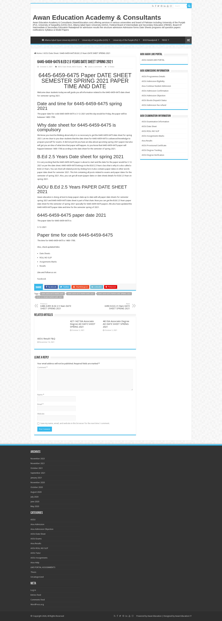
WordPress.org (37, 604)
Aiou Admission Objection (42, 529)
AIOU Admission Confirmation (155, 91)
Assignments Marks (48, 262)
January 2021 (36, 478)
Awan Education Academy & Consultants (97, 17)
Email (40, 404)
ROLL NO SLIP (46, 257)
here (89, 169)
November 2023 (38, 458)
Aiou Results (147, 141)
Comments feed (38, 600)
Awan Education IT (183, 616)
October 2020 (37, 487)
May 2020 (35, 506)
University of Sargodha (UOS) (95, 40)
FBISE (164, 40)
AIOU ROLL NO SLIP (150, 131)
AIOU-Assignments (39, 558)
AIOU (33, 519)
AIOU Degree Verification (153, 155)
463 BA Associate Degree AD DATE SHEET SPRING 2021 (116, 324)
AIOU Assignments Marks (153, 136)
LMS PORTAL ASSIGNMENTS (43, 567)
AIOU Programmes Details (153, 76)
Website (40, 414)
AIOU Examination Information (155, 121)
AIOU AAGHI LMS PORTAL (153, 60)
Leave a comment (95, 67)
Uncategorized (37, 577)
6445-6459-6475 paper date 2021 (81, 294)
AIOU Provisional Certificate (154, 145)
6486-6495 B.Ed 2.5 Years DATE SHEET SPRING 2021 (56, 306)
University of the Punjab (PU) (125, 40)
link (76, 172)
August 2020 (36, 492)
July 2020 (34, 497)
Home (36, 40)
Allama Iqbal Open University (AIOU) (59, 40)
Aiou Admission (37, 524)
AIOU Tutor (36, 553)
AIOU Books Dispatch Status (154, 100)
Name (40, 395)
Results (43, 266)
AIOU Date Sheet (50, 53)
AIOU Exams (77, 67)
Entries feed (36, 595)
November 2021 (38, 463)
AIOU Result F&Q (46, 338)
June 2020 (35, 501)
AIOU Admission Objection (153, 95)
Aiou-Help (35, 562)
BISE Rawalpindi (150, 40)
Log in (33, 590)
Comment (42, 367)
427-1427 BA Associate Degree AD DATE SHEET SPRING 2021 (82, 324)
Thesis (33, 572)
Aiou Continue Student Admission (156, 86)
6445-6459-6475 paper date (53, 294)
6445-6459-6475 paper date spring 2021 (114, 294)
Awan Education (155, 616)
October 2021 (37, 468)
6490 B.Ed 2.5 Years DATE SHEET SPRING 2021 (114, 306)
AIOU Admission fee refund (154, 105)
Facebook (41, 279)
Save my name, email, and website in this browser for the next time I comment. (75, 423)
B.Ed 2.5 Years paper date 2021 (49, 297)
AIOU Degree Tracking (152, 150)
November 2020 (38, 482)
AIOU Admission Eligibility (153, 81)
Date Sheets (45, 253)
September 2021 (38, 473)
